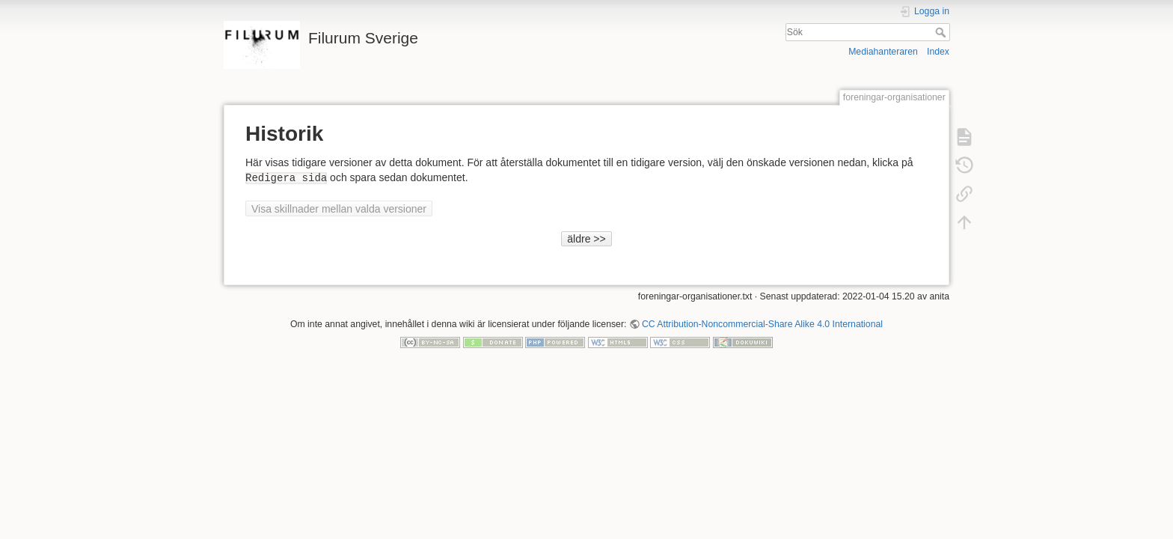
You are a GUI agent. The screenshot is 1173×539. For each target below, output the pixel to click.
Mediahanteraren (883, 51)
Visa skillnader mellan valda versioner (338, 209)
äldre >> (586, 239)
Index (938, 51)
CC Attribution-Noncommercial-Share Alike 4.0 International (762, 324)
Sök (942, 32)
